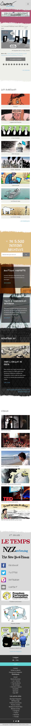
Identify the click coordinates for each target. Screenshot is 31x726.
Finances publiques (12, 55)
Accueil (16, 677)
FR (13, 660)
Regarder (7, 318)
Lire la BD (7, 382)
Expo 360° (15, 693)
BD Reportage (15, 701)
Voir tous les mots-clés (22, 258)
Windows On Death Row (15, 707)
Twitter (16, 712)
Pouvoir (19, 55)
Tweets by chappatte (15, 651)
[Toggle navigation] (28, 4)
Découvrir (7, 283)
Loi (22, 55)
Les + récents (16, 681)
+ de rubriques (25, 221)
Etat (6, 55)
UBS (12, 53)
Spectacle (15, 691)
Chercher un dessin (16, 687)
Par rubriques (16, 685)
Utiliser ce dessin (15, 59)
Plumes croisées (15, 705)
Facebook (16, 714)
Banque (21, 53)
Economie (15, 53)
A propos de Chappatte (15, 672)
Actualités (15, 689)
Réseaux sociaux (15, 709)
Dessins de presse (15, 679)
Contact (15, 668)
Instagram (16, 710)
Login (15, 664)
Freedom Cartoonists (16, 703)
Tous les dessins (16, 683)
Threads (16, 716)
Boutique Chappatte (15, 699)
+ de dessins (26, 70)
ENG (17, 660)
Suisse (8, 53)
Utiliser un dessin (15, 670)
